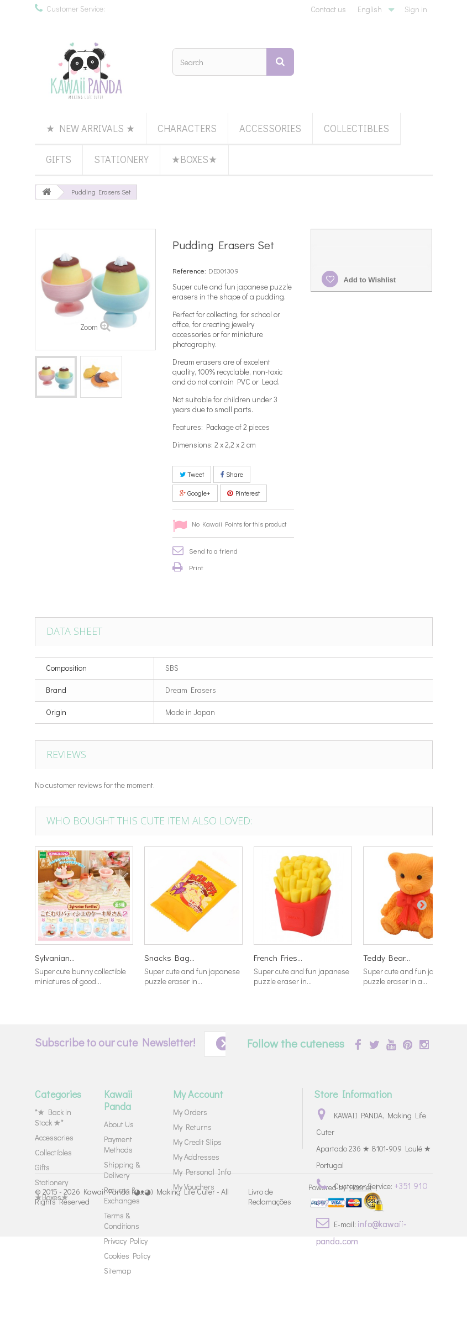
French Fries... (278, 957)
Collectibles (356, 128)
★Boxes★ (194, 159)
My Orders (190, 1112)
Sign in (416, 9)
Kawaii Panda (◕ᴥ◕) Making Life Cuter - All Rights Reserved (132, 1301)
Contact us (328, 9)
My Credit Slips (197, 1142)
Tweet (192, 474)
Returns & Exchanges (122, 1195)
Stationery (121, 159)
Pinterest (243, 492)
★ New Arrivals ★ (90, 128)
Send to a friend (213, 550)
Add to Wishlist (369, 280)
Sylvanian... (55, 957)
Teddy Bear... (386, 957)
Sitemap (117, 1270)
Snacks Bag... (169, 957)
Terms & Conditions (121, 1220)
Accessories (270, 128)
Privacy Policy (126, 1240)
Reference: (189, 270)
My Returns (192, 1127)
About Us (119, 1124)
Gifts (58, 159)
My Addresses (196, 1156)
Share (232, 474)
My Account (198, 1094)
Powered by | (342, 1291)
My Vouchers (193, 1186)
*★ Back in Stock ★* (53, 1117)
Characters (187, 128)
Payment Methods (118, 1144)
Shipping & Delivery (122, 1169)
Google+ (195, 492)
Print (196, 567)
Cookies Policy (127, 1255)
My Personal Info (202, 1171)
